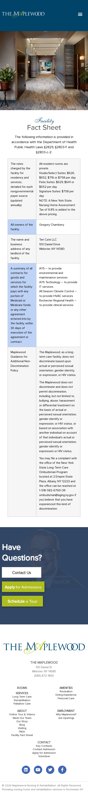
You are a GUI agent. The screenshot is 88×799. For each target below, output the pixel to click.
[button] (80, 14)
